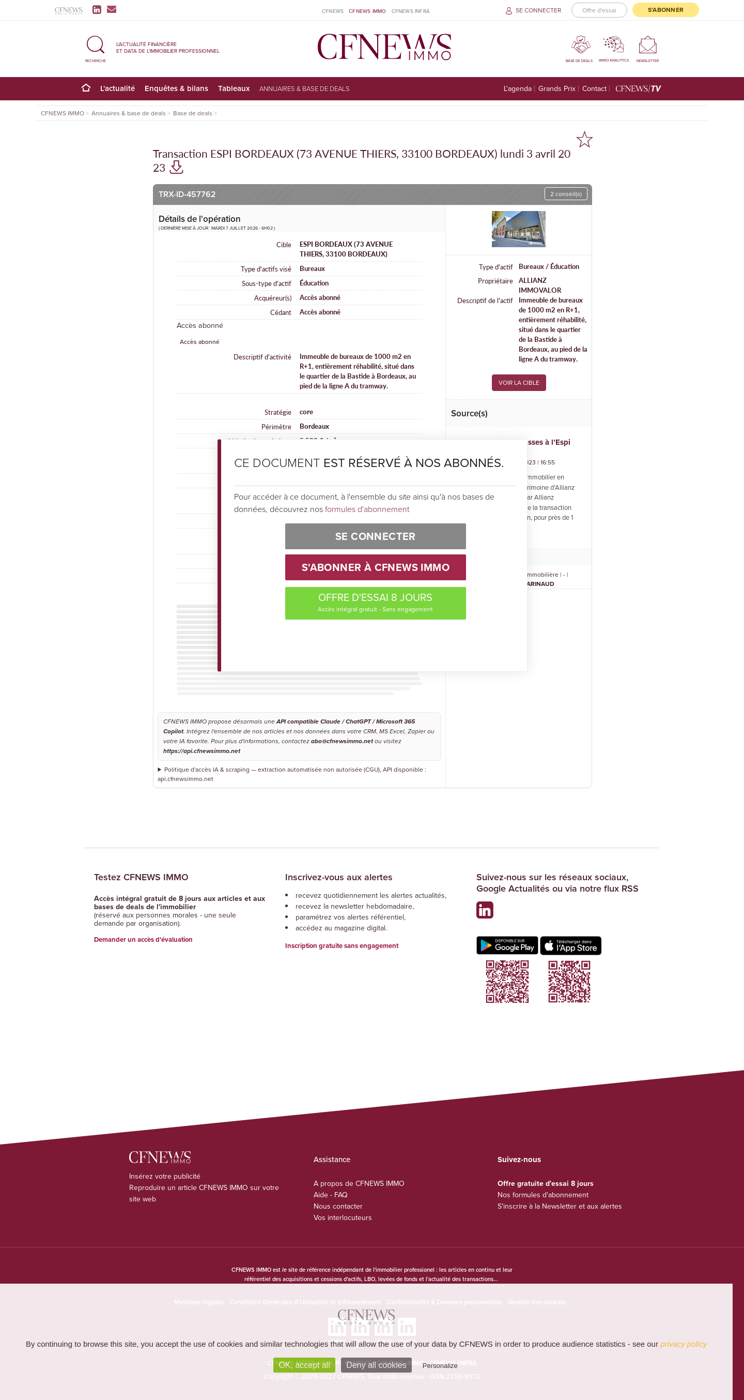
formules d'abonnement (367, 509)
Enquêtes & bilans (176, 88)
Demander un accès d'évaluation (143, 939)
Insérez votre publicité (164, 1176)
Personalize (440, 1365)
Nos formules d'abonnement (543, 1195)
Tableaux (234, 88)
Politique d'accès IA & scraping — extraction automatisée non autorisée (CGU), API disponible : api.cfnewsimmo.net (292, 774)
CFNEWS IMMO (367, 10)
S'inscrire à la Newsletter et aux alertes (560, 1206)
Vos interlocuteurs (343, 1217)
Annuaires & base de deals (304, 88)
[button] (95, 47)
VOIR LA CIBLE (519, 382)
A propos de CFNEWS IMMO (359, 1183)
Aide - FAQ (331, 1195)
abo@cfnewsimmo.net (342, 741)
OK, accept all (304, 1365)
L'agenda (518, 88)
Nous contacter (338, 1206)
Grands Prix (557, 88)
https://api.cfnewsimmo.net (201, 751)
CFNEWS (333, 10)
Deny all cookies (376, 1365)
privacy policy (683, 1343)
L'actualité (117, 88)
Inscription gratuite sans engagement (341, 946)
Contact (594, 88)
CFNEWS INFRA (411, 10)
